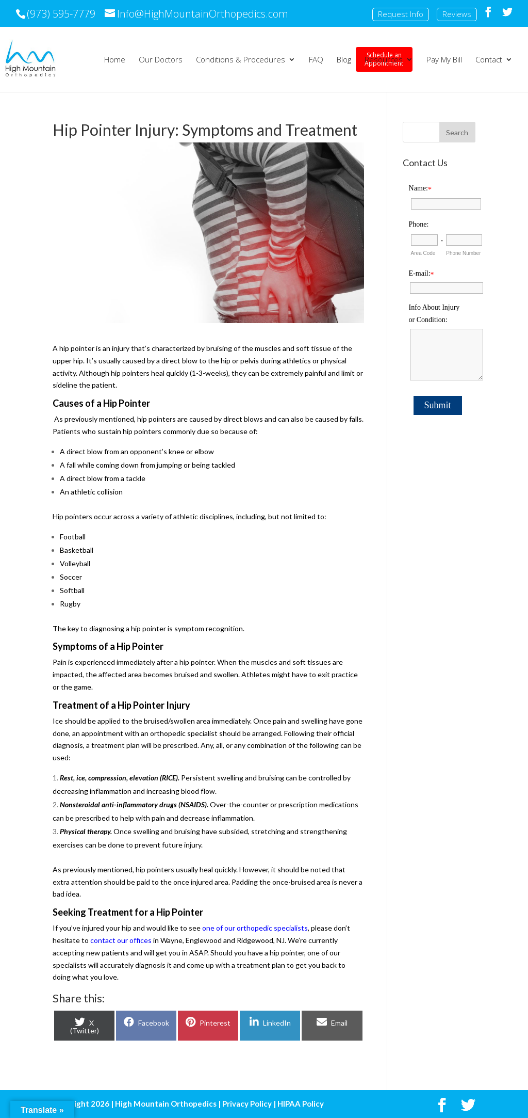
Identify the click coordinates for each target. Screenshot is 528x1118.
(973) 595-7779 (61, 14)
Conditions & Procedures (240, 60)
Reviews (456, 14)
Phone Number (463, 253)
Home (114, 60)
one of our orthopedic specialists (255, 927)
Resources (384, 60)
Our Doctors (161, 60)
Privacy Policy (247, 1103)
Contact (488, 60)
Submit (437, 405)
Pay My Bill (444, 60)
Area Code (423, 253)
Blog (344, 60)
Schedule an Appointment (78, 59)
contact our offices (121, 940)
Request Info (400, 14)
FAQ (316, 60)
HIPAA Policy (300, 1103)
